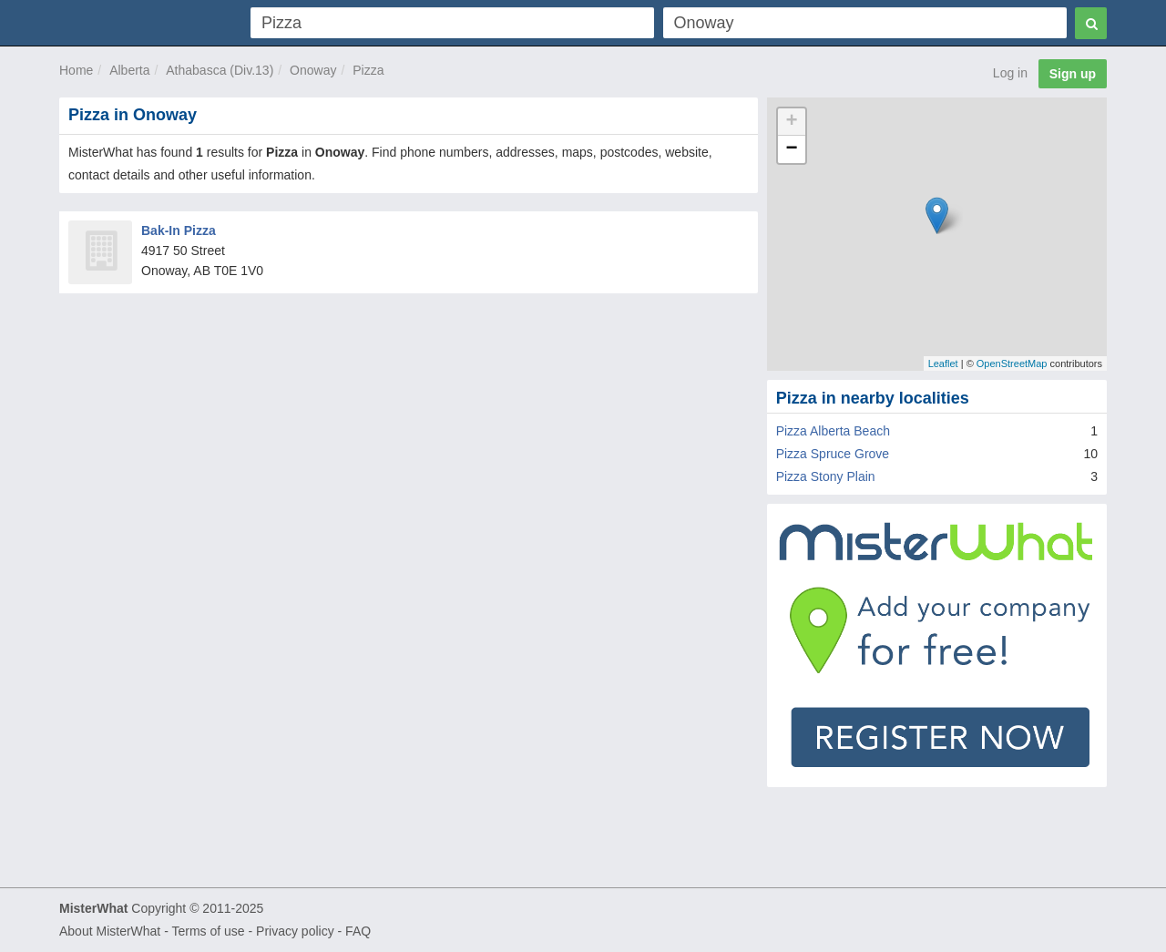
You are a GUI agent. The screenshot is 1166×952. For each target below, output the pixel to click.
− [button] (792, 149)
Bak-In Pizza (178, 230)
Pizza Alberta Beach (833, 431)
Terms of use (207, 931)
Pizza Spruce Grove (833, 453)
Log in (1010, 73)
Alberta (129, 70)
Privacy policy (295, 931)
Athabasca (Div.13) (219, 70)
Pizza (368, 70)
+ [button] (792, 122)
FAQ (358, 931)
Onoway (313, 70)
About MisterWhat (109, 931)
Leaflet (943, 363)
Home (76, 70)
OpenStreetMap (1012, 363)
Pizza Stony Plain (825, 476)
